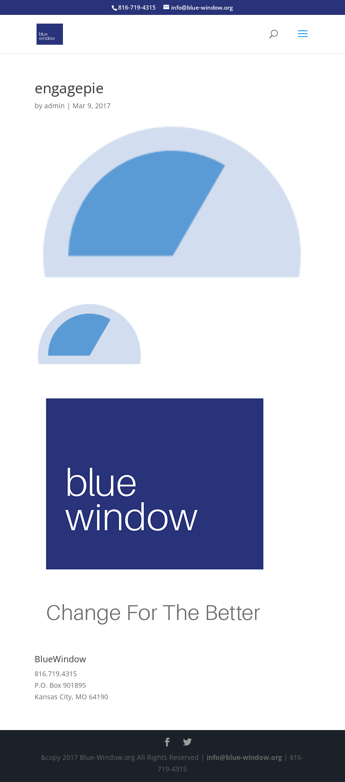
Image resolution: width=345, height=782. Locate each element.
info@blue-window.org (244, 757)
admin (54, 105)
